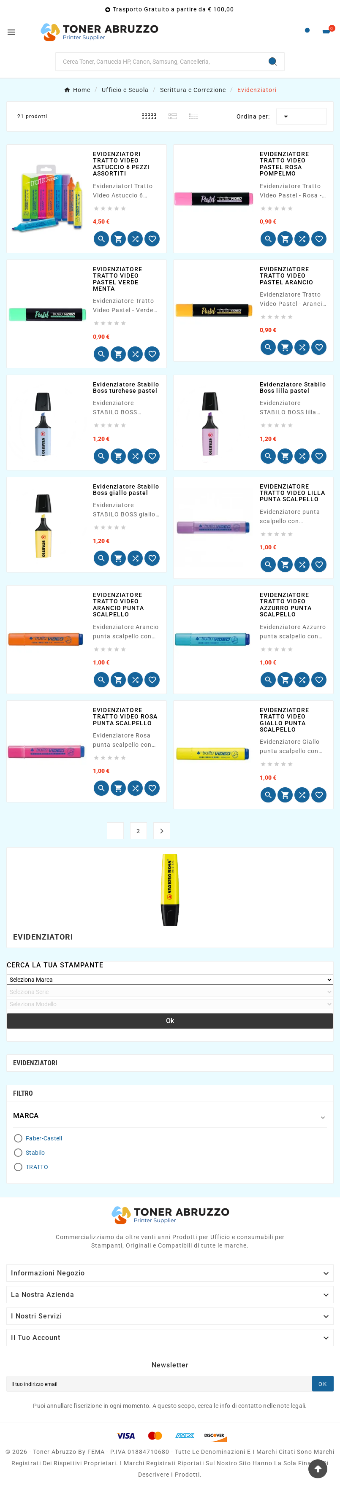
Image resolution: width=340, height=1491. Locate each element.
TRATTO (37, 1167)
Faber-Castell (44, 1138)
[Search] (273, 61)
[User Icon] (307, 32)
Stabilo (35, 1152)
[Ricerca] (159, 61)
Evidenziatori (35, 1063)
